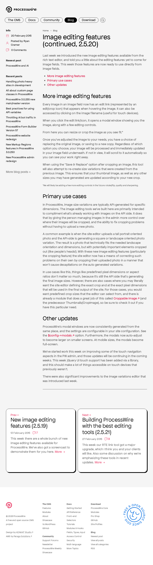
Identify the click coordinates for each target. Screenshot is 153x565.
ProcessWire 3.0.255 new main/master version (20, 101)
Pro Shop (95, 516)
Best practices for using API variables (20, 110)
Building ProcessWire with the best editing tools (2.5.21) (112, 424)
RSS (93, 548)
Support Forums (50, 540)
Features (46, 508)
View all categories (100, 544)
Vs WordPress (49, 524)
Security (71, 540)
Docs (32, 20)
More (60, 452)
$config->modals (60, 335)
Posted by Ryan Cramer (17, 42)
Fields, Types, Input (76, 532)
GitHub (45, 528)
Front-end (71, 516)
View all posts (97, 540)
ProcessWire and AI (17, 65)
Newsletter (47, 544)
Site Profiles (96, 524)
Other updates (57, 85)
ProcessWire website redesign (18, 137)
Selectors (71, 520)
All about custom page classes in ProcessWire (19, 92)
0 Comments (16, 50)
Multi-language (74, 544)
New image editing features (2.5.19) (41, 421)
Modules (46, 512)
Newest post (97, 536)
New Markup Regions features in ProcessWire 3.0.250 (20, 148)
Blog (71, 20)
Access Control (74, 536)
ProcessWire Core (99, 508)
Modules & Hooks (75, 528)
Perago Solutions (22, 536)
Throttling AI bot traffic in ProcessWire (21, 119)
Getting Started (74, 508)
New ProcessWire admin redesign (20, 159)
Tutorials (71, 524)
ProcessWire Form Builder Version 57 (21, 128)
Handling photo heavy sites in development (19, 83)
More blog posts (18, 172)
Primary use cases (59, 80)
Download (88, 20)
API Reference (73, 512)
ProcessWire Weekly (52, 548)
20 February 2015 (19, 35)
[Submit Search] (102, 20)
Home (46, 30)
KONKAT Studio (23, 532)
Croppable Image (125, 298)
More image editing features (66, 76)
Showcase (47, 520)
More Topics (73, 548)
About (45, 516)
